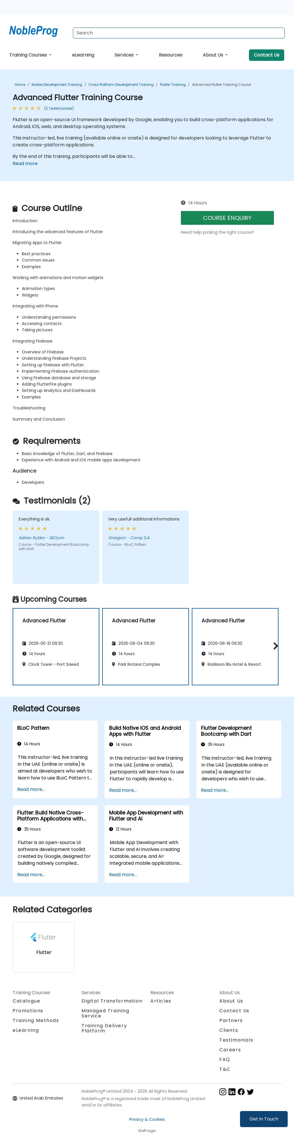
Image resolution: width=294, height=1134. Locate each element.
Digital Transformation (112, 1001)
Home (20, 84)
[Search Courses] (179, 33)
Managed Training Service (105, 1013)
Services (125, 55)
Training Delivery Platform (104, 1028)
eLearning (83, 55)
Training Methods (36, 1020)
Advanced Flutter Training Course (221, 84)
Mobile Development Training (57, 84)
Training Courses (28, 55)
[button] (274, 645)
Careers (230, 1049)
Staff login (147, 1130)
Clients (228, 1030)
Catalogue (26, 1001)
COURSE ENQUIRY (227, 218)
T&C (225, 1069)
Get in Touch (263, 1119)
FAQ (224, 1059)
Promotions (28, 1010)
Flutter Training (173, 84)
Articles (160, 1001)
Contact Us (266, 55)
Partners (231, 1020)
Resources (170, 55)
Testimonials (236, 1040)
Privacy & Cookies (147, 1119)
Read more (25, 163)
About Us (213, 55)
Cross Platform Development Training (121, 84)
